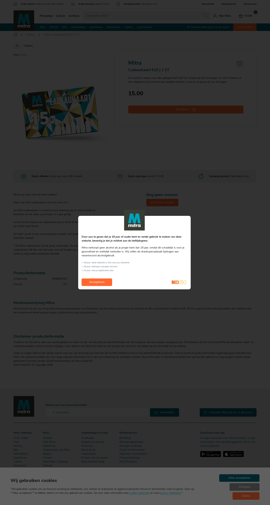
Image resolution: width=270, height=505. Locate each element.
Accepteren (96, 282)
